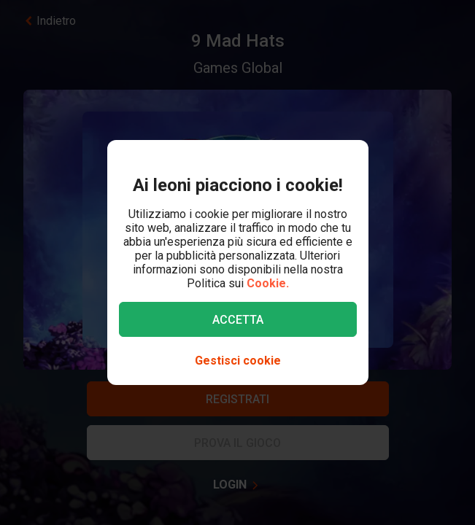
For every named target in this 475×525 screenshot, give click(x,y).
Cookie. (268, 283)
